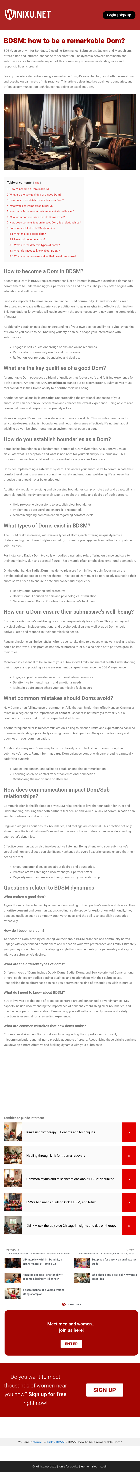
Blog (94, 1466)
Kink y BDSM (56, 1442)
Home (85, 1466)
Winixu (38, 1442)
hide (37, 182)
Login (103, 1466)
